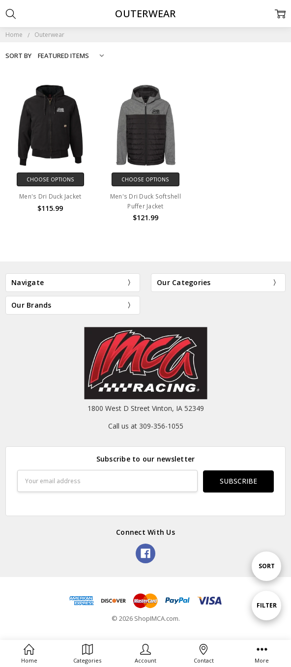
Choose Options (50, 179)
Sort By (18, 55)
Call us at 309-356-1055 (145, 426)
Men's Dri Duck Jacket (50, 196)
